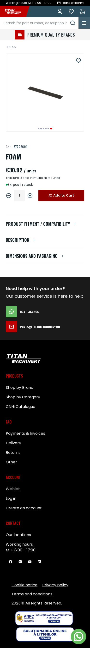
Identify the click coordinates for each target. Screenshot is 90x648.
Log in (60, 11)
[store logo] (15, 11)
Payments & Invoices (25, 433)
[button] (38, 128)
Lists (71, 11)
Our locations (18, 535)
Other (11, 462)
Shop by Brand (19, 387)
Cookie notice (24, 585)
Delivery (13, 443)
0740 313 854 (22, 311)
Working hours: (20, 544)
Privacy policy (55, 585)
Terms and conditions (32, 594)
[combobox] (39, 23)
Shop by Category (23, 397)
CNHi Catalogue (20, 406)
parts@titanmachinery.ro (33, 326)
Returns (13, 452)
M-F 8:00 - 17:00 (21, 550)
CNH (9, 146)
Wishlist (13, 489)
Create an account (24, 508)
